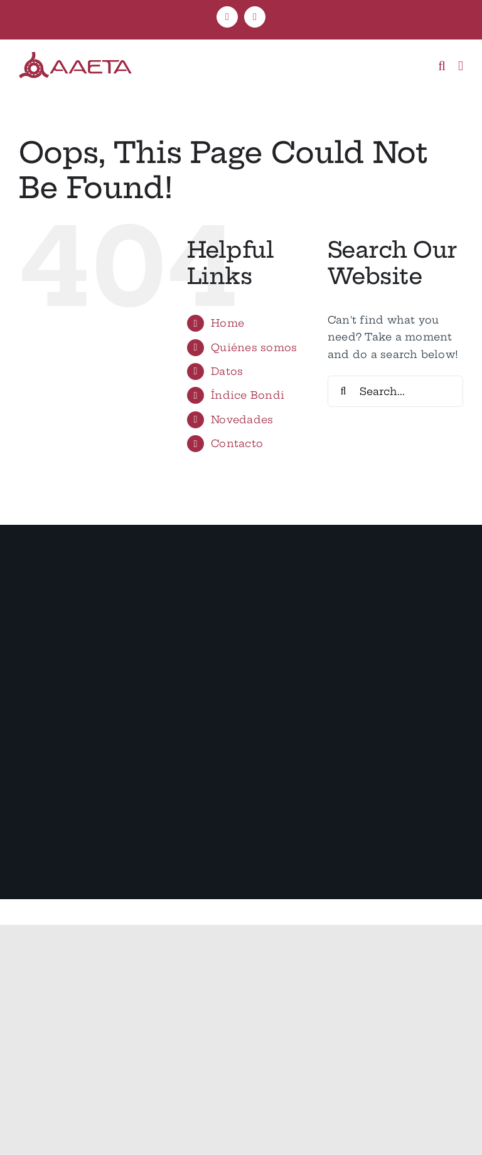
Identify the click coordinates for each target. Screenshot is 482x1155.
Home (227, 323)
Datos (227, 371)
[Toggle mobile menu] (460, 66)
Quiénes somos (254, 347)
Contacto (237, 443)
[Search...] (395, 391)
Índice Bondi (247, 395)
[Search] (343, 391)
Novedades (242, 419)
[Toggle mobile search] (442, 66)
